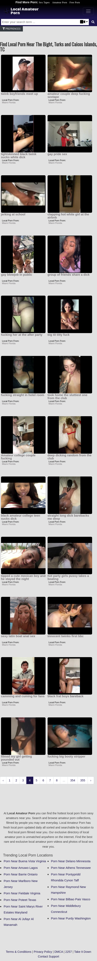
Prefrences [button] (11, 28)
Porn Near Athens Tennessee (71, 867)
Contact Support (48, 956)
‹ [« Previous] (3, 780)
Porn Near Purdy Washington (71, 918)
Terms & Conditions (18, 951)
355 (82, 780)
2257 (68, 951)
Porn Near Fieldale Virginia (22, 893)
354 (72, 780)
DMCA (58, 951)
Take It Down (82, 951)
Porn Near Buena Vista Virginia (25, 861)
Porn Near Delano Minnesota (70, 861)
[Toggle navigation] (88, 11)
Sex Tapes (44, 2)
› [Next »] (90, 780)
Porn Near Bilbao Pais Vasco (70, 899)
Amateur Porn (59, 2)
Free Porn (74, 2)
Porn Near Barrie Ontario (21, 874)
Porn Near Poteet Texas (20, 900)
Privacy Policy (43, 951)
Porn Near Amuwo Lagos (21, 867)
